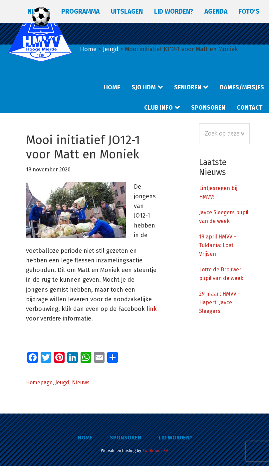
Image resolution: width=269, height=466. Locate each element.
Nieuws (81, 382)
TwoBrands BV (155, 450)
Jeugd (62, 382)
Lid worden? (175, 437)
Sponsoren (125, 437)
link (151, 309)
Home (85, 437)
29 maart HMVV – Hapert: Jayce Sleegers (220, 302)
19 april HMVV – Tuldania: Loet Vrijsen (218, 245)
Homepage (39, 382)
